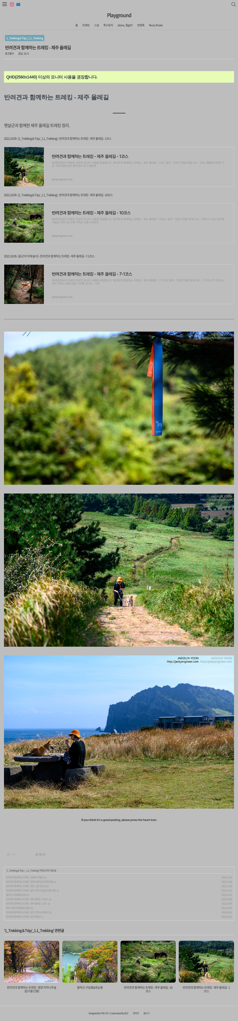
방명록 (140, 25)
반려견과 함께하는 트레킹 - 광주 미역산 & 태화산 (27, 912)
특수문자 (108, 25)
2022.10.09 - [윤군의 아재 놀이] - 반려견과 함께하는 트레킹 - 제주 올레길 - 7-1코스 (49, 256)
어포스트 (104, 1013)
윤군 (126, 1013)
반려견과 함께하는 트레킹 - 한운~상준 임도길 (26, 886)
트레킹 (85, 25)
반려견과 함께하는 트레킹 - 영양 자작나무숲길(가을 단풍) (31, 890)
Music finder (156, 25)
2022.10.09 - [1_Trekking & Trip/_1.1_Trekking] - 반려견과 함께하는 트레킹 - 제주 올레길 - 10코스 (58, 195)
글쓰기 (146, 1013)
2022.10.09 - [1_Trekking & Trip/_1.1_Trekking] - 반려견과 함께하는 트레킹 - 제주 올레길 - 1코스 (57, 138)
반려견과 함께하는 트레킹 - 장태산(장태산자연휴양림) (29, 882)
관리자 (136, 1013)
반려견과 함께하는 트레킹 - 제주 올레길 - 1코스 (26, 903)
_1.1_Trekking (32, 870)
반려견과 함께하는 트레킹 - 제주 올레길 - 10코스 (27, 899)
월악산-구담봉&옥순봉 (16, 895)
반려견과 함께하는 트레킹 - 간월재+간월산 (24, 877)
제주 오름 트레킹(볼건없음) (18, 908)
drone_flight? (125, 25)
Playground (119, 15)
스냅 (96, 25)
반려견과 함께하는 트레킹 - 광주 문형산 (23, 916)
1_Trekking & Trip (15, 870)
